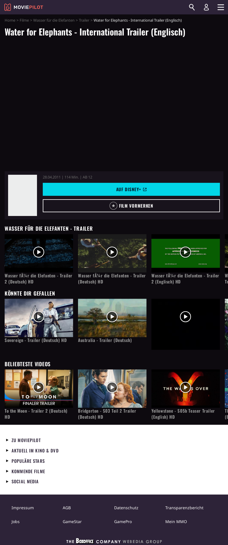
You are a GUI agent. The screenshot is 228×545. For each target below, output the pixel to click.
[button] (131, 205)
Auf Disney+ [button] (131, 189)
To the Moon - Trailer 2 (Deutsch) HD (36, 414)
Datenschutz (126, 507)
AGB (67, 507)
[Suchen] (192, 7)
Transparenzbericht (184, 507)
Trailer (84, 20)
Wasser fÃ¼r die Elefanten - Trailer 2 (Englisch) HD (185, 278)
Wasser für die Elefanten (54, 20)
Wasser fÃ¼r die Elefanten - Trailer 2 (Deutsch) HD (39, 278)
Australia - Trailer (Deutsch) (105, 340)
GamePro (123, 521)
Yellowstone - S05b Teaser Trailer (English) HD (183, 414)
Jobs (16, 521)
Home (10, 20)
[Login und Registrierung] (206, 7)
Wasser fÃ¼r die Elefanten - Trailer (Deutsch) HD (112, 278)
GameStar (72, 521)
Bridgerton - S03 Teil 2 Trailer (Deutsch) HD (107, 414)
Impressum (23, 507)
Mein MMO (176, 521)
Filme (24, 20)
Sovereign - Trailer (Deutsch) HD (36, 340)
